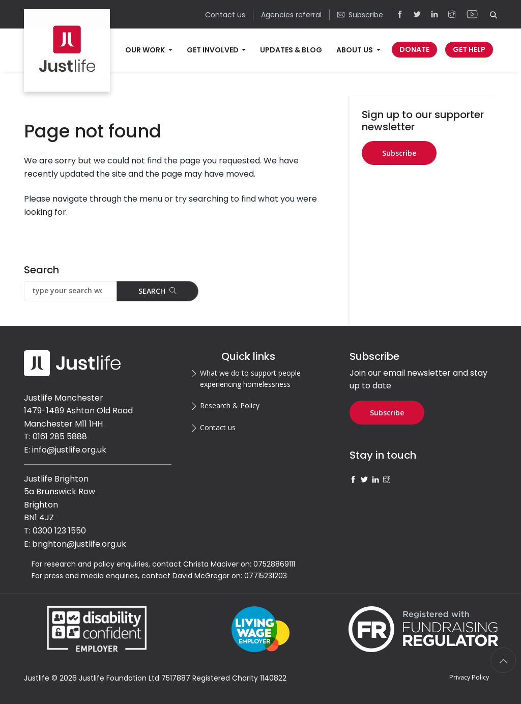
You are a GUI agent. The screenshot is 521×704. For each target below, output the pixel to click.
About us (355, 50)
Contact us (225, 15)
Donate (414, 49)
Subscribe (360, 15)
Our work (145, 50)
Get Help (469, 49)
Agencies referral (291, 15)
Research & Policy (229, 405)
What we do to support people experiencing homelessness (250, 378)
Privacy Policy (469, 677)
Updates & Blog (291, 50)
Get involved (213, 50)
